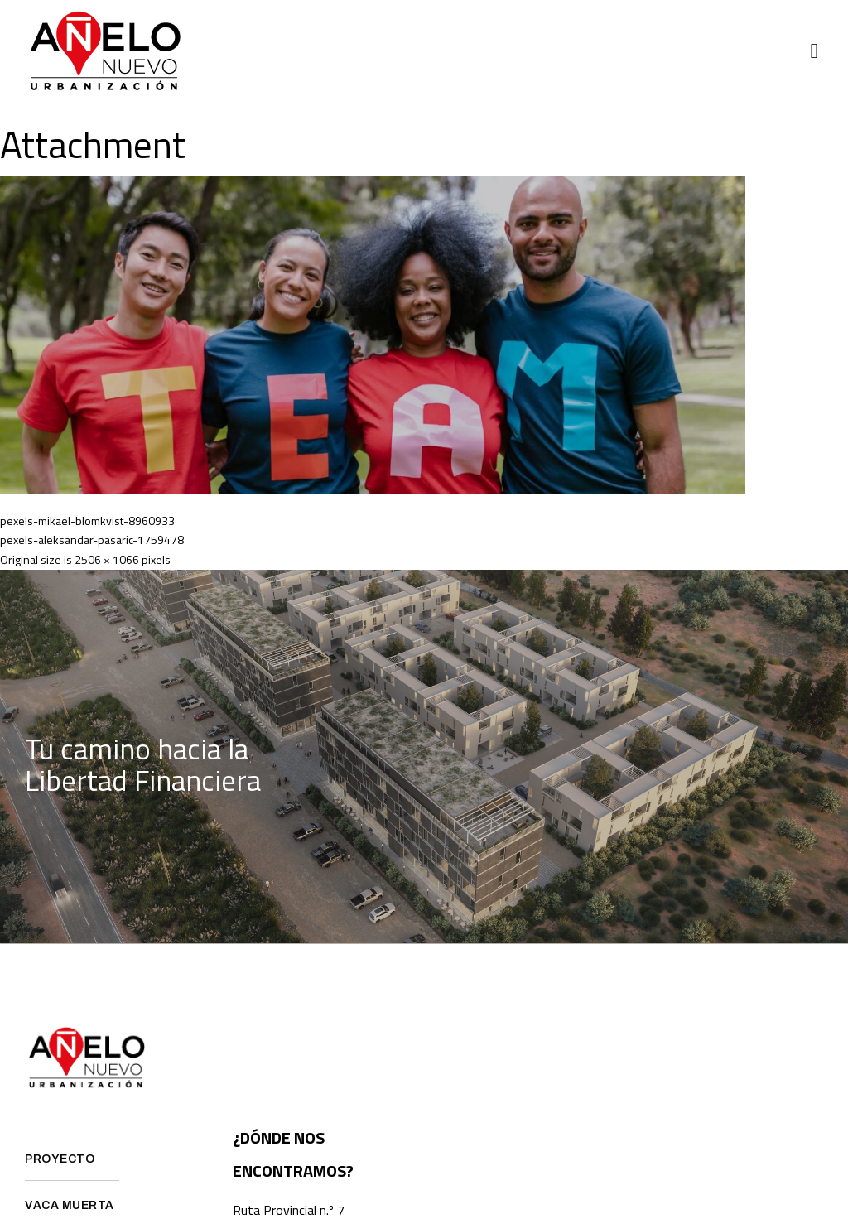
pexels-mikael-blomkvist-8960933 (87, 520)
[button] (814, 51)
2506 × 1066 (107, 559)
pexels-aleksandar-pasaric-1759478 (92, 539)
